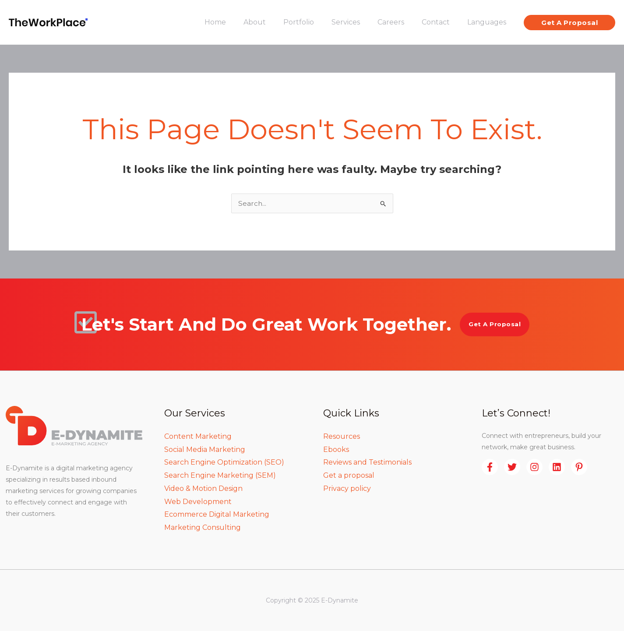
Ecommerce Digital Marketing (216, 514)
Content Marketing (198, 436)
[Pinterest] (579, 467)
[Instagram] (534, 467)
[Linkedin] (557, 467)
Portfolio (314, 22)
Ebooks (336, 449)
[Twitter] (512, 467)
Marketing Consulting (202, 527)
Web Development (198, 501)
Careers (399, 22)
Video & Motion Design (203, 488)
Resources (341, 436)
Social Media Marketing (204, 449)
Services (358, 22)
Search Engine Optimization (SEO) (224, 462)
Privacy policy (347, 488)
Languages (488, 22)
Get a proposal (348, 475)
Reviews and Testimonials (367, 462)
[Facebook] (490, 467)
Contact (441, 22)
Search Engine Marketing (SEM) (220, 475)
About (274, 22)
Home (238, 22)
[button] (569, 22)
